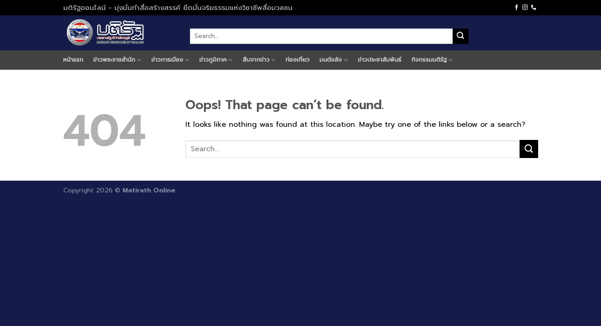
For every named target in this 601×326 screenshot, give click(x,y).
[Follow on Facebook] (516, 8)
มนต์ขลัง (333, 59)
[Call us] (533, 8)
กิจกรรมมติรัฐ (432, 59)
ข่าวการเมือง (170, 59)
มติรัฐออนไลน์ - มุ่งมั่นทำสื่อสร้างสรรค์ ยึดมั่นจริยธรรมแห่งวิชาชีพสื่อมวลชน (178, 8)
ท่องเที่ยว (298, 59)
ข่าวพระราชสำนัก (117, 59)
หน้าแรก (73, 59)
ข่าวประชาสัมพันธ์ (380, 59)
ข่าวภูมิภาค (215, 59)
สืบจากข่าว (259, 59)
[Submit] (460, 36)
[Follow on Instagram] (525, 8)
